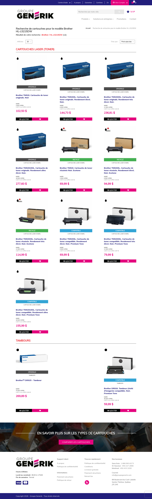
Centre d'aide (64, 3)
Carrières (99, 3)
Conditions (88, 466)
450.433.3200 (126, 468)
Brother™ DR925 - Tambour (28, 380)
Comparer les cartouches (76, 442)
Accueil (88, 28)
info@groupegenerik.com (121, 475)
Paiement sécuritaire (65, 477)
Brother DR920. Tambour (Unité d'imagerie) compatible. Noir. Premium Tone (118, 391)
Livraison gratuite (91, 470)
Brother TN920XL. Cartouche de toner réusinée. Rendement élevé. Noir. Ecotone (119, 170)
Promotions (121, 19)
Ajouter (24, 119)
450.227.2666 (128, 466)
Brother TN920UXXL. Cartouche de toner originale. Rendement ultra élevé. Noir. (32, 170)
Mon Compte (120, 3)
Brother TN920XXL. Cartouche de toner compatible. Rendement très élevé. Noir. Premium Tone (119, 241)
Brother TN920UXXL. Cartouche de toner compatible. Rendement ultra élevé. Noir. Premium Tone (32, 312)
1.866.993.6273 (127, 463)
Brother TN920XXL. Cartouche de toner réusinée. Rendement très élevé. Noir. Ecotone (31, 241)
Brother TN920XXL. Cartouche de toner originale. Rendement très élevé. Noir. (119, 99)
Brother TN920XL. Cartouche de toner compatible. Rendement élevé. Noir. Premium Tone (74, 241)
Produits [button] (85, 19)
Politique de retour (64, 480)
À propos (60, 463)
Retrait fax (88, 476)
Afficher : (20, 42)
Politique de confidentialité (67, 466)
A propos (77, 3)
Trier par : (114, 42)
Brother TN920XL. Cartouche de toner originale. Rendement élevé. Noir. (75, 99)
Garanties (88, 3)
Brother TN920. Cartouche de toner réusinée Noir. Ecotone (76, 169)
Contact (133, 19)
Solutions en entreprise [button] (103, 19)
